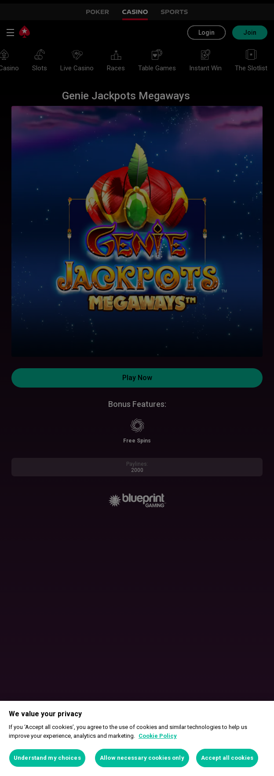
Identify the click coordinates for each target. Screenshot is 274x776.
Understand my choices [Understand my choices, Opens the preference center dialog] (47, 757)
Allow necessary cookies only (142, 757)
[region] (137, 738)
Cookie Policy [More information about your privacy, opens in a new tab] (158, 735)
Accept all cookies (227, 757)
